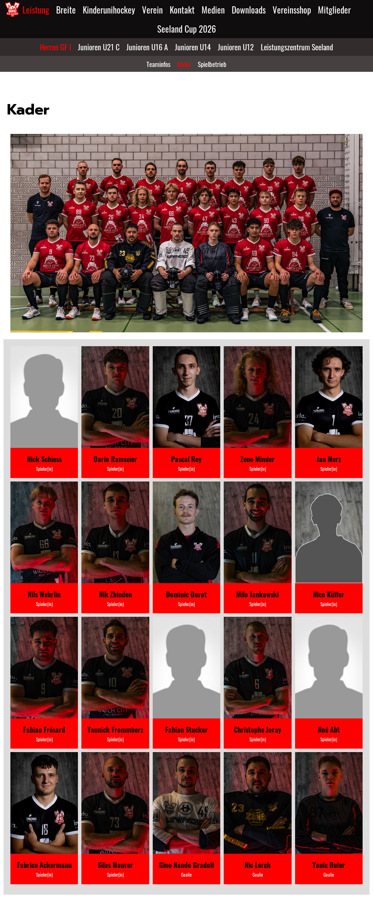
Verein (152, 9)
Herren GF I (55, 46)
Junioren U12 (236, 46)
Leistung (36, 9)
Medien (213, 9)
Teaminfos (158, 64)
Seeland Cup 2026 (186, 28)
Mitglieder (334, 9)
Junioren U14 (193, 46)
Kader (184, 64)
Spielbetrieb (212, 64)
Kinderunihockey (109, 9)
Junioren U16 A (147, 46)
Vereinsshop (292, 9)
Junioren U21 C (98, 46)
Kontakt (182, 9)
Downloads (249, 9)
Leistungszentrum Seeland (297, 46)
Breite (66, 9)
